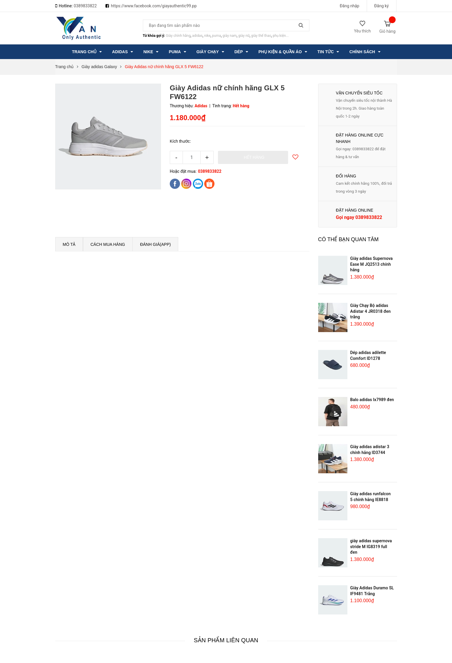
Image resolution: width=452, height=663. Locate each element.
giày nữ (244, 36)
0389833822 (85, 6)
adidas (197, 36)
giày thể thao (261, 36)
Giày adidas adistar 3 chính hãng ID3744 (369, 449)
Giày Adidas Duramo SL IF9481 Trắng (372, 591)
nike (207, 36)
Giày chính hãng (178, 36)
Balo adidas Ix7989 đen (372, 399)
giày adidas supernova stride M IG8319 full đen (371, 546)
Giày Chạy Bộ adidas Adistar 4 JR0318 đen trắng (370, 311)
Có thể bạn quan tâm (348, 239)
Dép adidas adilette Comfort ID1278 (368, 355)
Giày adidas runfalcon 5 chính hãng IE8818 (370, 496)
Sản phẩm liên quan (226, 640)
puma (216, 36)
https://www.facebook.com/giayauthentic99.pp (154, 6)
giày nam (230, 36)
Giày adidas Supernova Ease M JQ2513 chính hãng (371, 264)
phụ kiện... (280, 36)
